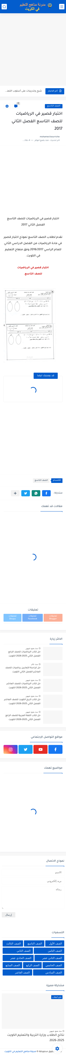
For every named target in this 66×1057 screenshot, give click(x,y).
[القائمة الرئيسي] (61, 6)
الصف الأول (55, 943)
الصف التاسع (53, 106)
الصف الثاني (23, 950)
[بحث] (4, 6)
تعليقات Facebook (32, 617)
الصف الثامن (55, 950)
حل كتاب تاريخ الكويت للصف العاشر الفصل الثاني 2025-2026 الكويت (22, 701)
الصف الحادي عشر (20, 957)
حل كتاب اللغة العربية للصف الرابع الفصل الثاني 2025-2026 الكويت (22, 717)
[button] (46, 493)
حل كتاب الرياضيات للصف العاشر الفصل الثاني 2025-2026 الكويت (23, 686)
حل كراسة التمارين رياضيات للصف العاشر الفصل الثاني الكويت (22, 670)
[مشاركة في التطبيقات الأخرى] (15, 493)
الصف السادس (53, 972)
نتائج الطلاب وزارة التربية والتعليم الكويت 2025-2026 (35, 1038)
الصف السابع (13, 965)
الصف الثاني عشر (52, 957)
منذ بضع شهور (32, 648)
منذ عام (34, 664)
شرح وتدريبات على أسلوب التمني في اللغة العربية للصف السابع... (23, 91)
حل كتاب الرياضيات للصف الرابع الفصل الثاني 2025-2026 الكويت (24, 654)
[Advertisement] (33, 50)
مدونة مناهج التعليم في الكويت (20, 1051)
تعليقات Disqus (13, 617)
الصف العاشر (22, 972)
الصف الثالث (13, 943)
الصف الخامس (54, 965)
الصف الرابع (32, 965)
